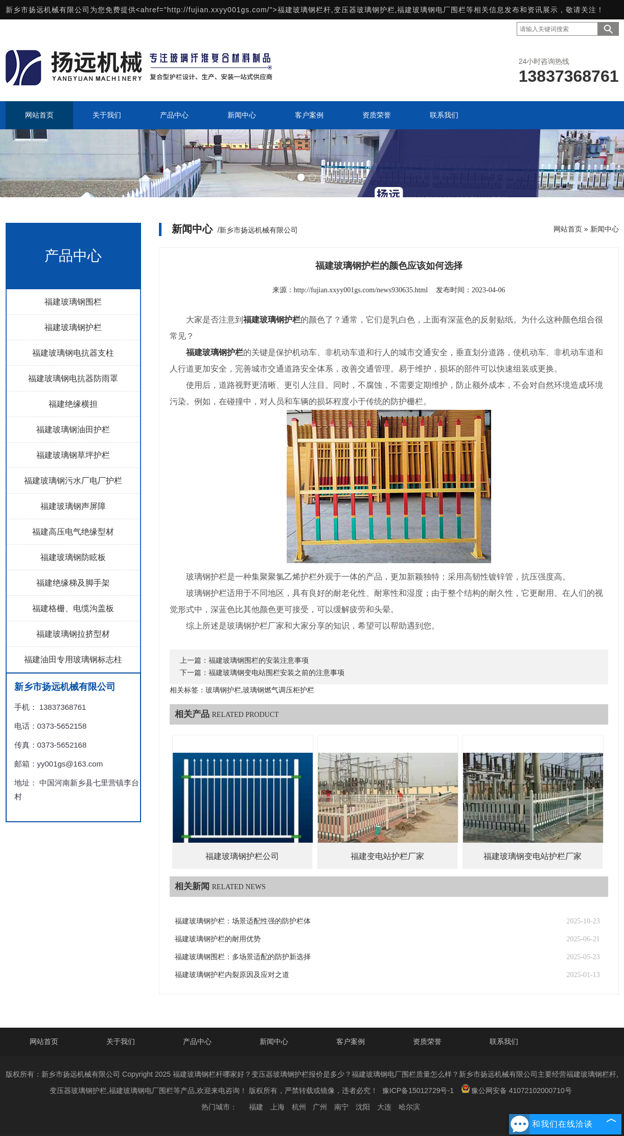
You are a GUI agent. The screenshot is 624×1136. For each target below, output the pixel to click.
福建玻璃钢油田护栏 (73, 429)
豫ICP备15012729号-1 (418, 1090)
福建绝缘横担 (73, 404)
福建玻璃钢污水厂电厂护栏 (73, 480)
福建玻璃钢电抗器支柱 (73, 353)
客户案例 (350, 1041)
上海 (277, 1107)
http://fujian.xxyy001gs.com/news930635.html (361, 290)
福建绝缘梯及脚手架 (73, 582)
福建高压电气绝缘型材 (73, 531)
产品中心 (197, 1041)
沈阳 (363, 1107)
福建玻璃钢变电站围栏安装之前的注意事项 (276, 673)
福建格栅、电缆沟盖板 (73, 608)
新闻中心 (604, 229)
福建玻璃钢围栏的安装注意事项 (259, 660)
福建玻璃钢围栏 (73, 301)
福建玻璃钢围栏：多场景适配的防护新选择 (243, 957)
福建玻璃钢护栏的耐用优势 (218, 939)
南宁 (341, 1107)
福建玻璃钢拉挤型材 (73, 634)
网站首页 (567, 229)
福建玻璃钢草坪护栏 (73, 455)
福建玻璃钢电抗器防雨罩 (73, 378)
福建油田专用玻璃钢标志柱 (73, 659)
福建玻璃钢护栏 (73, 327)
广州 (320, 1107)
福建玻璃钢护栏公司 (242, 856)
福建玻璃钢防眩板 (73, 557)
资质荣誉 (427, 1041)
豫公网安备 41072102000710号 (516, 1089)
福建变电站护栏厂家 (387, 856)
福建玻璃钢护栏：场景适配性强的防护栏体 (243, 921)
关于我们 (120, 1041)
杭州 (299, 1107)
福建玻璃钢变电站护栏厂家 (532, 856)
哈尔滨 (409, 1107)
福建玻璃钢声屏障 (73, 506)
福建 (256, 1107)
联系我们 (504, 1041)
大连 (384, 1107)
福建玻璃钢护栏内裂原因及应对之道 (232, 975)
